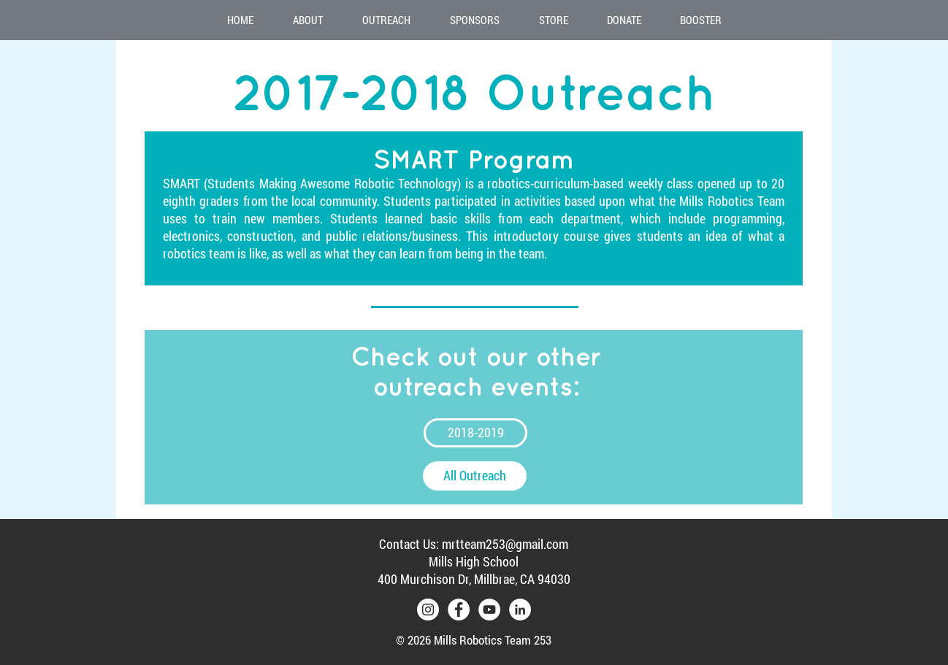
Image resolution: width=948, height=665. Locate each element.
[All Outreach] (475, 476)
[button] (308, 20)
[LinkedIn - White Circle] (520, 609)
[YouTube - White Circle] (489, 609)
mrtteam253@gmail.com (505, 544)
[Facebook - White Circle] (459, 609)
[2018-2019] (475, 432)
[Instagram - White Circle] (428, 609)
